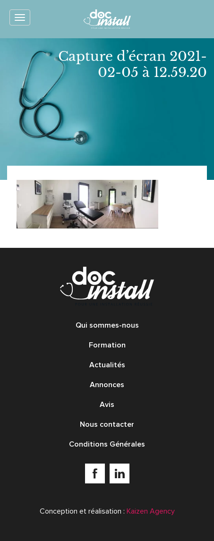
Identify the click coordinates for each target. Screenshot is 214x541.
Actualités (107, 365)
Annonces (107, 384)
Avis (107, 404)
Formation (107, 345)
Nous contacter (107, 424)
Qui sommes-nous (107, 325)
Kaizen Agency (151, 511)
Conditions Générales (107, 444)
